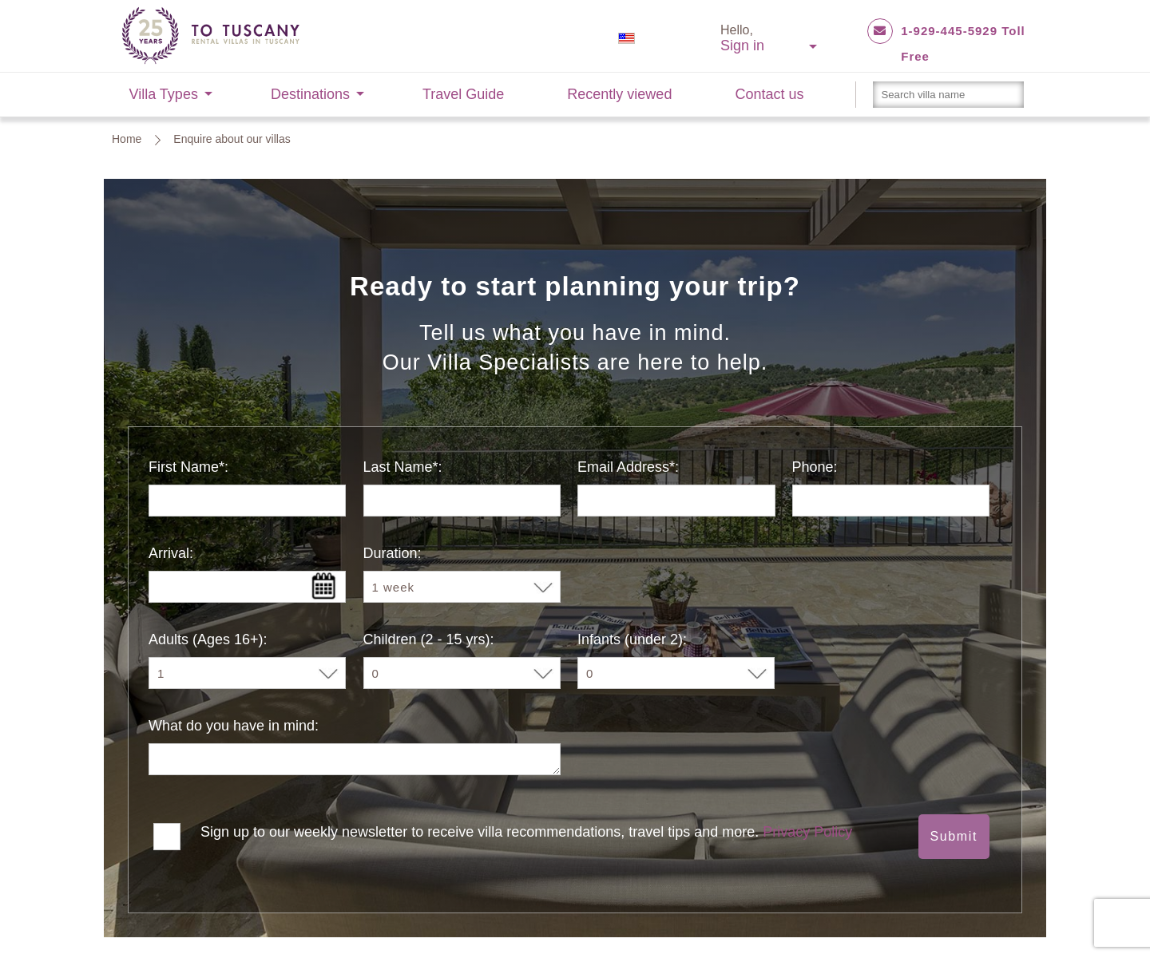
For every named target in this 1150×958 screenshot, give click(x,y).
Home (126, 139)
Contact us (769, 94)
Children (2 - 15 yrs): (428, 639)
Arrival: (171, 553)
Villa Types (163, 94)
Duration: (392, 553)
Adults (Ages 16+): (208, 639)
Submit (954, 836)
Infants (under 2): (632, 639)
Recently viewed (619, 94)
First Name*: (188, 467)
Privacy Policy (807, 832)
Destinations (310, 94)
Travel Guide (463, 94)
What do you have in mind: (234, 726)
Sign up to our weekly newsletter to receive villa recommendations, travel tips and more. (526, 832)
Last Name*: (402, 467)
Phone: (815, 467)
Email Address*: (628, 467)
